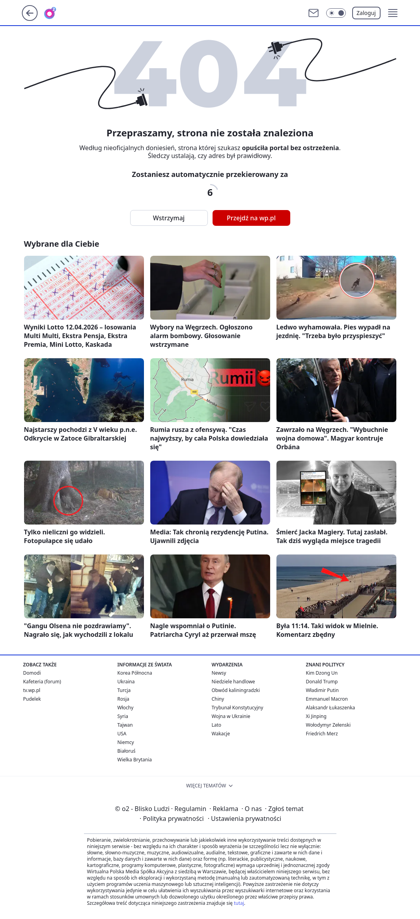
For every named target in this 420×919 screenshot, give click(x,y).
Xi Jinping (316, 716)
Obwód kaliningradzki (236, 690)
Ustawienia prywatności (244, 818)
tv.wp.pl (32, 690)
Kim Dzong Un (322, 673)
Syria (123, 716)
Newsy (219, 673)
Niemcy (126, 742)
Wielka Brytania (135, 759)
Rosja (123, 699)
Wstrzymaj (169, 218)
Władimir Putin (322, 690)
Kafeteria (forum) (42, 681)
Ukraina (126, 681)
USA (122, 733)
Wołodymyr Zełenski (328, 725)
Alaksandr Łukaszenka (330, 707)
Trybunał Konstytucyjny (237, 707)
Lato (217, 725)
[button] (392, 13)
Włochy (126, 707)
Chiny (218, 699)
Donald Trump (322, 681)
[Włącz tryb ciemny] (336, 13)
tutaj (239, 903)
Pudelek (32, 699)
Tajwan (125, 725)
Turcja (124, 690)
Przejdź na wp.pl (251, 218)
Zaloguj (366, 13)
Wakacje (221, 733)
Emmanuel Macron (327, 699)
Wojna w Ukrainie (231, 716)
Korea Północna (135, 673)
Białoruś (127, 751)
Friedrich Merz (322, 733)
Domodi (32, 673)
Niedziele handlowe (233, 681)
